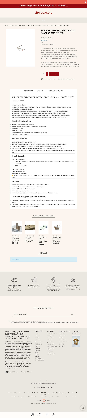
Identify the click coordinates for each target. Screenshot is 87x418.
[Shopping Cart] (82, 407)
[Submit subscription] (72, 314)
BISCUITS (37, 334)
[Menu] (47, 415)
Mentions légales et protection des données (64, 342)
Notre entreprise (51, 334)
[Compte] (54, 415)
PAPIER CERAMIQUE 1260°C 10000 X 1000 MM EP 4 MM (43, 239)
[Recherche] (40, 415)
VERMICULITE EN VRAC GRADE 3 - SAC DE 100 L (30, 238)
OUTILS (36, 352)
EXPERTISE (49, 350)
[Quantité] (43, 74)
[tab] (29, 91)
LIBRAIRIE (37, 356)
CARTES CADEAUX (39, 360)
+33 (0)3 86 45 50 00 (44, 388)
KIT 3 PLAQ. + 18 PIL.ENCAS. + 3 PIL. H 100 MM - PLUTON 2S (57, 238)
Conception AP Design (43, 400)
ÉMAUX (36, 338)
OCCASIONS (38, 358)
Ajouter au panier (54, 74)
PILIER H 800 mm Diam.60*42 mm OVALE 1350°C (16, 238)
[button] (43, 20)
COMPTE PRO (50, 348)
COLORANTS (38, 336)
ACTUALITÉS (50, 352)
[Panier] (32, 415)
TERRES (37, 354)
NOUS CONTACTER (51, 354)
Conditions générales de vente (62, 336)
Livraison (61, 346)
